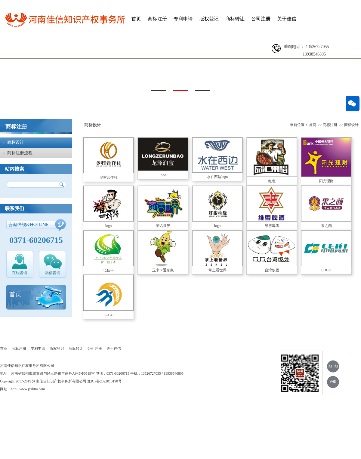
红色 (272, 181)
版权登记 (209, 18)
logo (163, 175)
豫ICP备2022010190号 (104, 381)
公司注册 (260, 18)
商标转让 (235, 18)
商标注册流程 (19, 153)
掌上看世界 (217, 270)
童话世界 (163, 226)
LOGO (326, 270)
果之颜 (326, 226)
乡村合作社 (109, 177)
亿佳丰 (108, 270)
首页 (136, 18)
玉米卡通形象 (163, 270)
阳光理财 (326, 181)
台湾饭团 (272, 270)
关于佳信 (286, 18)
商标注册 (157, 18)
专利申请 (183, 18)
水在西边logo (217, 177)
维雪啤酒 (272, 226)
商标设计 (15, 142)
